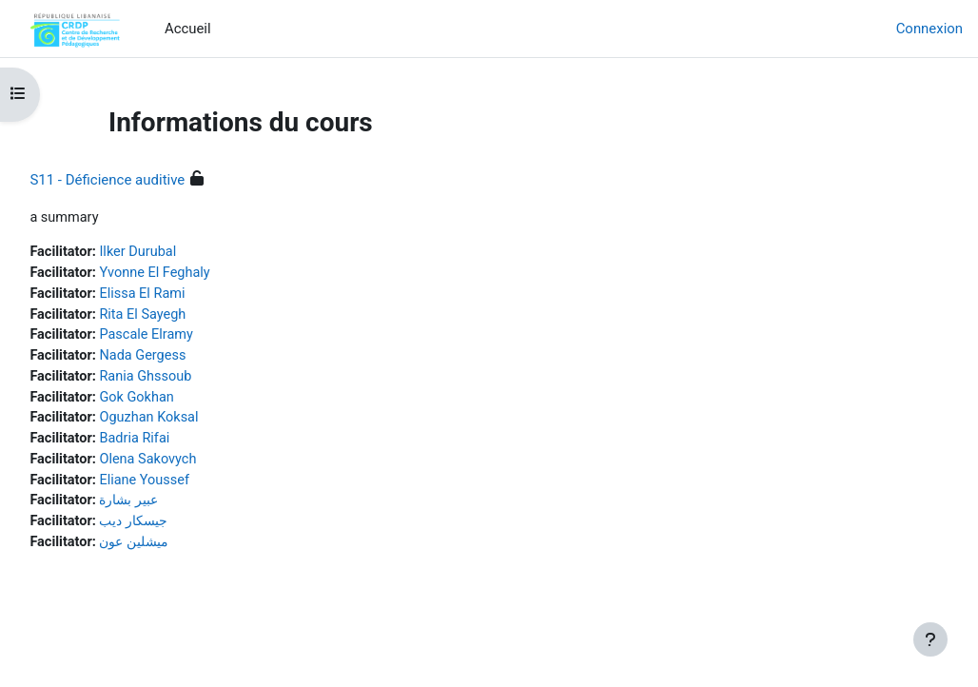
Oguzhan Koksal (194, 423)
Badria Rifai (180, 444)
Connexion (929, 28)
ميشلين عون (181, 550)
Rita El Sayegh (188, 316)
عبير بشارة (176, 508)
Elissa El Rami (188, 295)
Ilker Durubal (183, 253)
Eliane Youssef (190, 487)
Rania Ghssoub (191, 380)
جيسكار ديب (180, 530)
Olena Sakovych (194, 466)
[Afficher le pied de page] (930, 639)
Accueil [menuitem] (188, 28)
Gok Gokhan (182, 402)
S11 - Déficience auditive (149, 179)
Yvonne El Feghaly (201, 274)
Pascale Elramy (192, 337)
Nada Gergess (188, 359)
